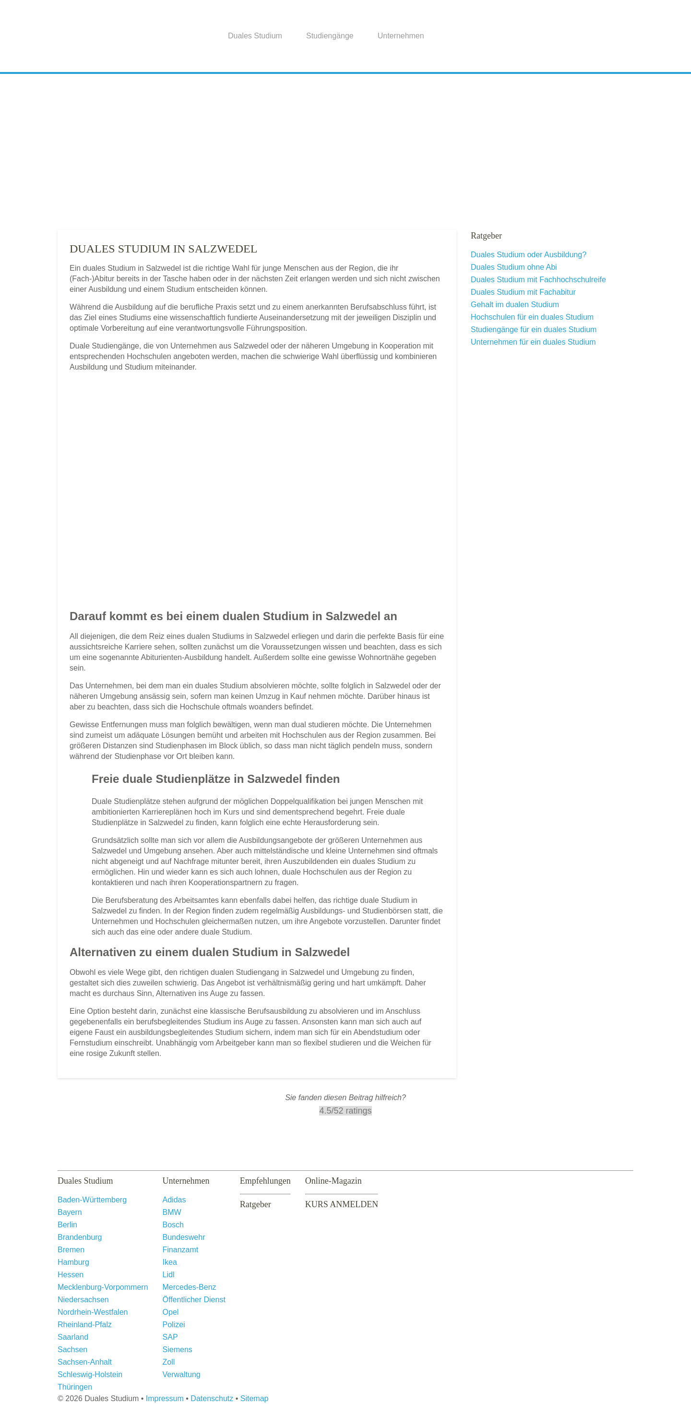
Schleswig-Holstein (90, 1374)
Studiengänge (330, 36)
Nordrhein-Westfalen (93, 1312)
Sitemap (254, 1398)
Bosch (173, 1225)
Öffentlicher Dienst (194, 1300)
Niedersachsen (83, 1300)
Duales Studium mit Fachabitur (523, 292)
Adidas (174, 1200)
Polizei (174, 1324)
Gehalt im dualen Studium (515, 304)
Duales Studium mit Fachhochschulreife (538, 280)
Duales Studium (255, 36)
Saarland (73, 1337)
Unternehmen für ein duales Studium (533, 342)
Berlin (67, 1225)
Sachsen (72, 1349)
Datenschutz (212, 1398)
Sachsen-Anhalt (85, 1362)
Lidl (169, 1275)
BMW (172, 1212)
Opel (171, 1312)
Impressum (165, 1398)
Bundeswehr (184, 1237)
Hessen (70, 1275)
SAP (170, 1337)
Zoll (169, 1362)
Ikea (170, 1262)
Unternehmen (401, 36)
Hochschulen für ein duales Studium (532, 317)
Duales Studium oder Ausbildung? (528, 255)
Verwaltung (182, 1374)
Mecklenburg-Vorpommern (103, 1287)
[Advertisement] (345, 148)
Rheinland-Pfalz (85, 1324)
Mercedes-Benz (189, 1287)
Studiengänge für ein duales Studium (533, 329)
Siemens (177, 1349)
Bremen (71, 1250)
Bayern (70, 1212)
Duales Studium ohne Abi (514, 267)
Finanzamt (181, 1250)
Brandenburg (80, 1237)
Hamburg (73, 1262)
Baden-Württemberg (92, 1200)
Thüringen (75, 1387)
